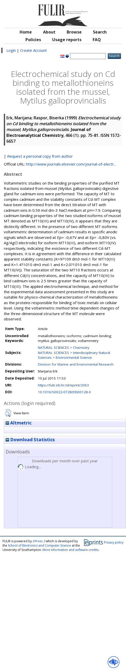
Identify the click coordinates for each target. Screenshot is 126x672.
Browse (74, 32)
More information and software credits (71, 550)
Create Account (33, 50)
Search (100, 32)
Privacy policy (113, 542)
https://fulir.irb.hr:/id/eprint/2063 (63, 385)
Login (11, 50)
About (49, 32)
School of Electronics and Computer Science (39, 545)
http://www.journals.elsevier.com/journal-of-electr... (71, 164)
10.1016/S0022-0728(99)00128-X (64, 392)
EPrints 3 (39, 541)
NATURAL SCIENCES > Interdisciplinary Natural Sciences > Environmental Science (74, 355)
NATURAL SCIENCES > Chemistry (63, 347)
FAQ (97, 39)
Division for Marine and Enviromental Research (76, 364)
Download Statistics (30, 439)
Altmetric (19, 423)
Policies (33, 39)
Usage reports (66, 39)
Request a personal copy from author (40, 156)
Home (26, 32)
